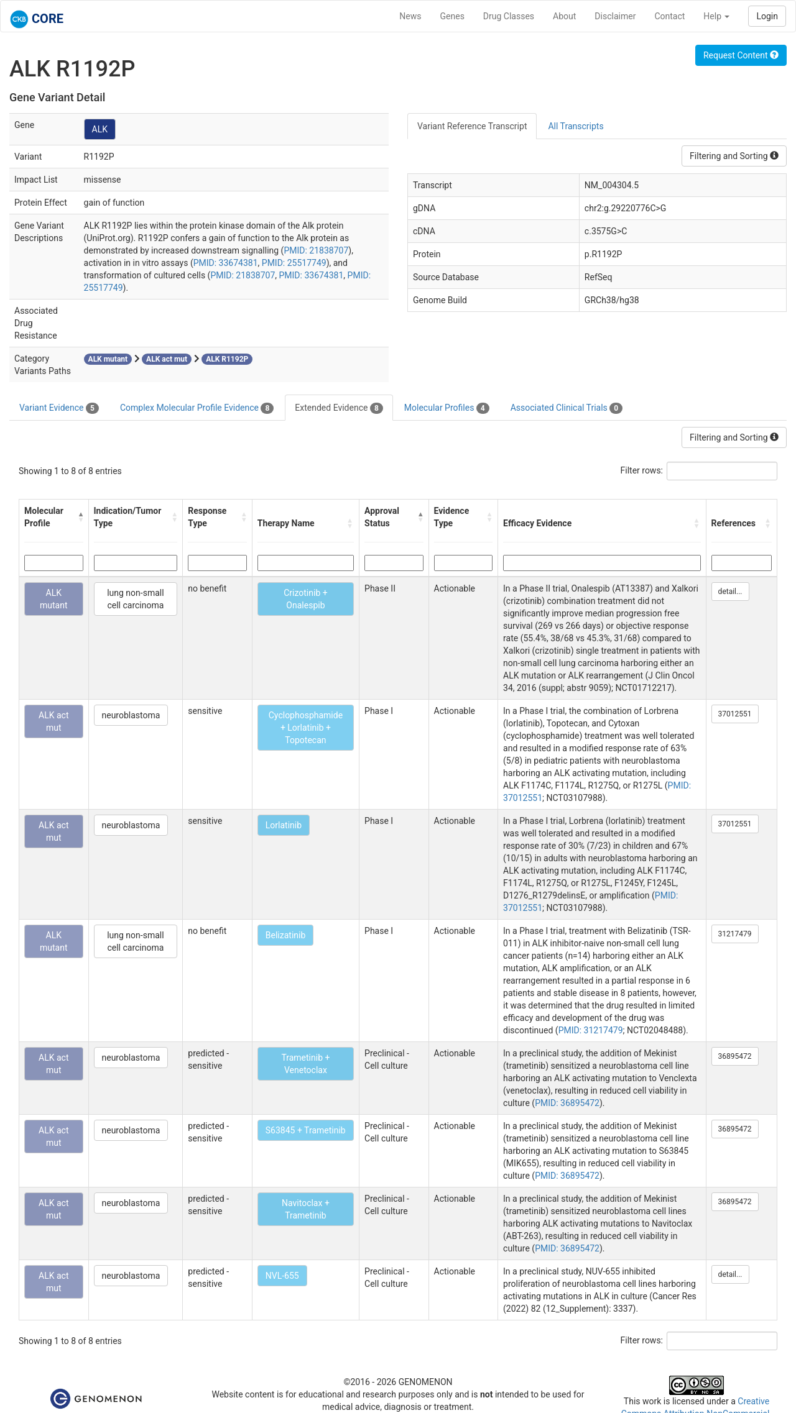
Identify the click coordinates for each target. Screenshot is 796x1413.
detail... (730, 591)
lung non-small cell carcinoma (135, 599)
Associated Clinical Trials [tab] (567, 408)
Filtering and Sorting (734, 156)
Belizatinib (286, 935)
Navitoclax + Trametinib (306, 1209)
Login (767, 16)
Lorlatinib (284, 825)
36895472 (735, 1056)
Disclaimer (615, 16)
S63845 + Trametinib (306, 1130)
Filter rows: (642, 470)
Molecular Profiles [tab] (446, 408)
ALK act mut (53, 721)
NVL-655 (282, 1276)
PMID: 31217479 (590, 1030)
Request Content (741, 55)
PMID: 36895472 (567, 1103)
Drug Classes (508, 16)
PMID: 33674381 (225, 263)
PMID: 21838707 (316, 250)
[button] (80, 517)
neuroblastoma (131, 715)
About (564, 16)
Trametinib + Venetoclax (305, 1064)
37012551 (735, 714)
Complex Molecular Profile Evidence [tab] (197, 408)
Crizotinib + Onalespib (305, 599)
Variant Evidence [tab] (59, 408)
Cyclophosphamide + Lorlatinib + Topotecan (306, 727)
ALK (100, 129)
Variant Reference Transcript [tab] (472, 126)
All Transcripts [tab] (575, 126)
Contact (669, 16)
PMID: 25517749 (294, 263)
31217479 (735, 934)
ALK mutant (54, 599)
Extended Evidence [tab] (338, 408)
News (410, 16)
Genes (452, 16)
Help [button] (716, 16)
